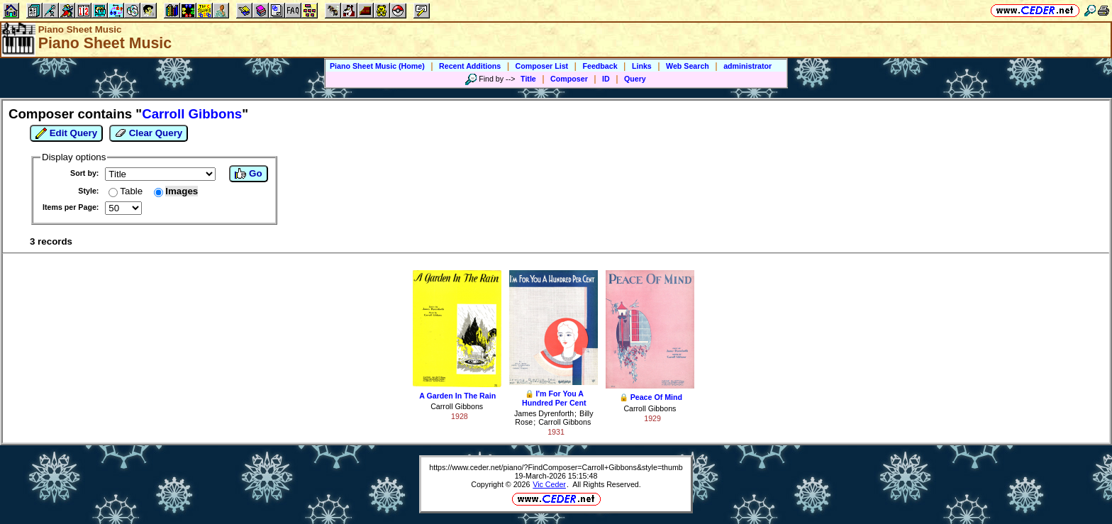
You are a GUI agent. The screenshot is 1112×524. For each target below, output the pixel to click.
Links (642, 66)
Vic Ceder (549, 484)
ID (606, 78)
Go (248, 173)
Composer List (542, 66)
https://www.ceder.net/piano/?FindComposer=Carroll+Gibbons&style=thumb (555, 467)
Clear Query (148, 133)
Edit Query (66, 133)
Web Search (687, 66)
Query (635, 78)
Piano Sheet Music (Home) (377, 66)
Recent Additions (470, 66)
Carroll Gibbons (456, 406)
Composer (569, 78)
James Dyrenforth (544, 413)
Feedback (599, 66)
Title (528, 78)
